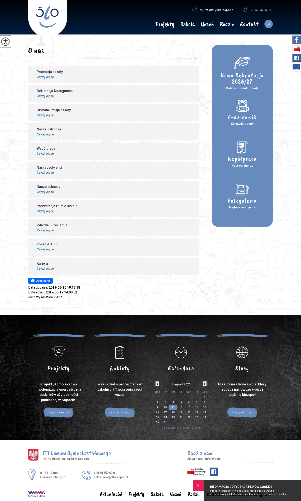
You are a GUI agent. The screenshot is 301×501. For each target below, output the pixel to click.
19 (181, 412)
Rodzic (227, 24)
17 (165, 412)
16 (157, 412)
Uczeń (207, 24)
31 (165, 422)
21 (196, 412)
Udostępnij (40, 280)
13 (188, 407)
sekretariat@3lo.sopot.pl (213, 9)
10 (165, 407)
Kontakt (249, 24)
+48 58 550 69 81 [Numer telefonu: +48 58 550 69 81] (105, 472)
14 (196, 407)
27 (188, 417)
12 (181, 407)
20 (188, 412)
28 (196, 417)
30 (157, 422)
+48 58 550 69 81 (258, 9)
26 (181, 417)
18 (173, 412)
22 (204, 412)
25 (173, 417)
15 (204, 407)
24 (165, 417)
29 (204, 417)
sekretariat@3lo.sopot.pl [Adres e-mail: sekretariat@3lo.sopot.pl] (111, 477)
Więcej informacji (59, 412)
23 (157, 417)
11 (173, 407)
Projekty (165, 24)
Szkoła (187, 24)
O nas (36, 50)
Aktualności (147, 24)
